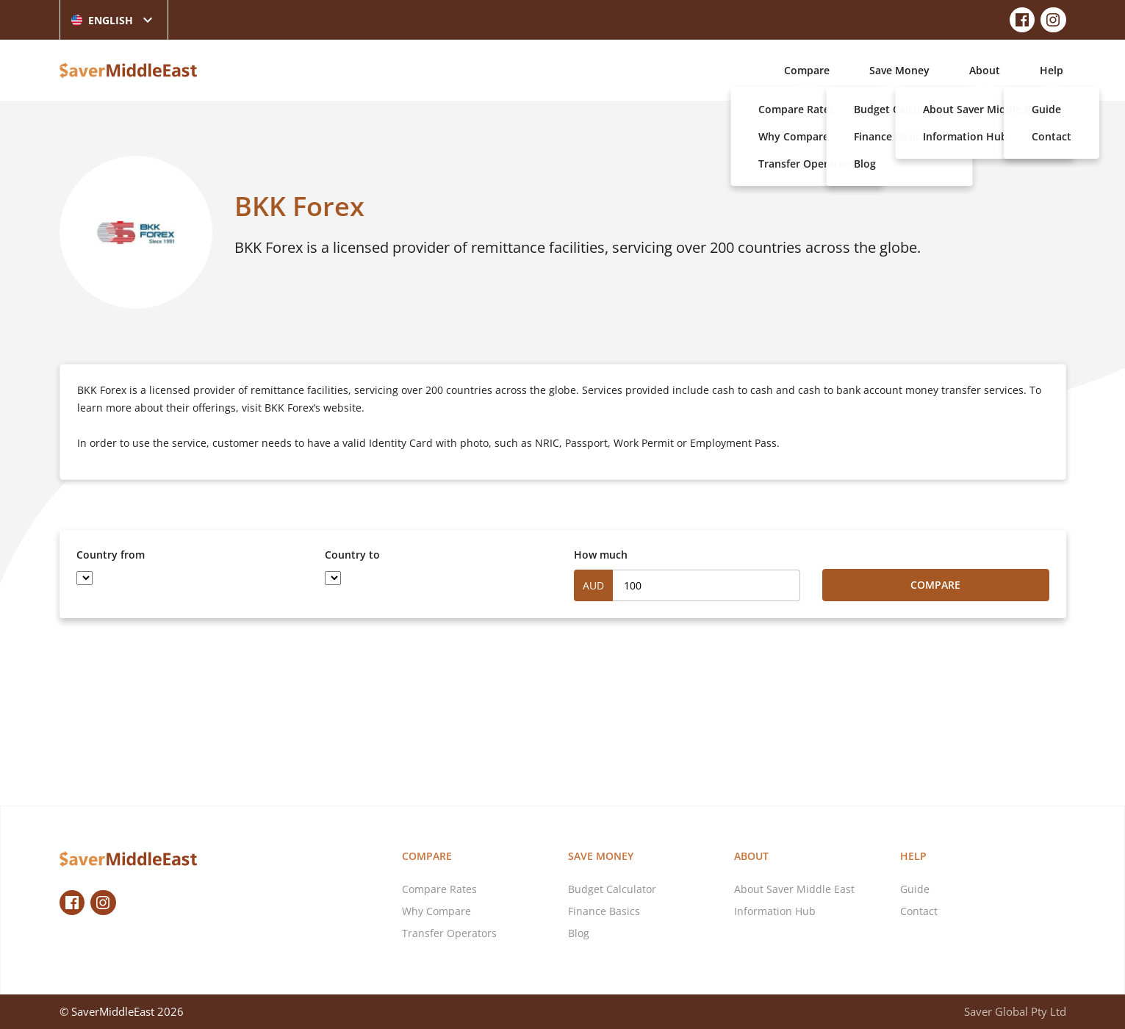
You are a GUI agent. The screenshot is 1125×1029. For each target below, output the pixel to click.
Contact (919, 911)
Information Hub (775, 911)
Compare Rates (439, 889)
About (984, 70)
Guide (915, 889)
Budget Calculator (612, 889)
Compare (807, 70)
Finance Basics (604, 911)
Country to (352, 555)
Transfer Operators (449, 933)
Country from (110, 555)
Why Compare (436, 911)
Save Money (899, 70)
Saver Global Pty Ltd (1015, 1011)
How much (601, 555)
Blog (578, 933)
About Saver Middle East (794, 889)
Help (1051, 70)
